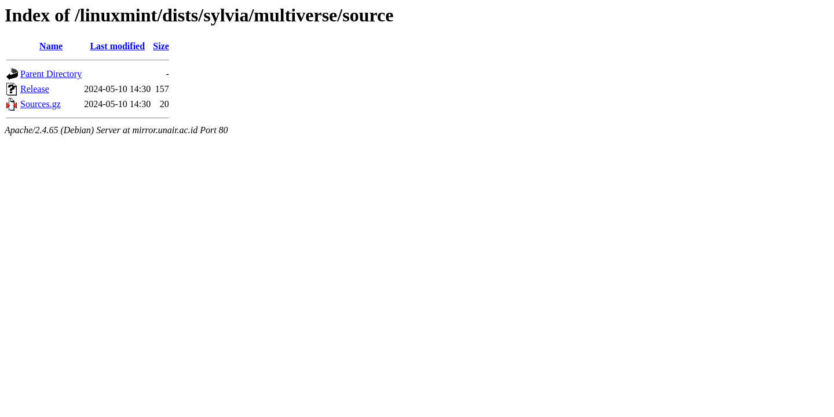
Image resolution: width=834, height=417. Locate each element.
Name (51, 46)
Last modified (117, 46)
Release (34, 89)
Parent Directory (51, 74)
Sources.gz (40, 104)
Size (161, 46)
